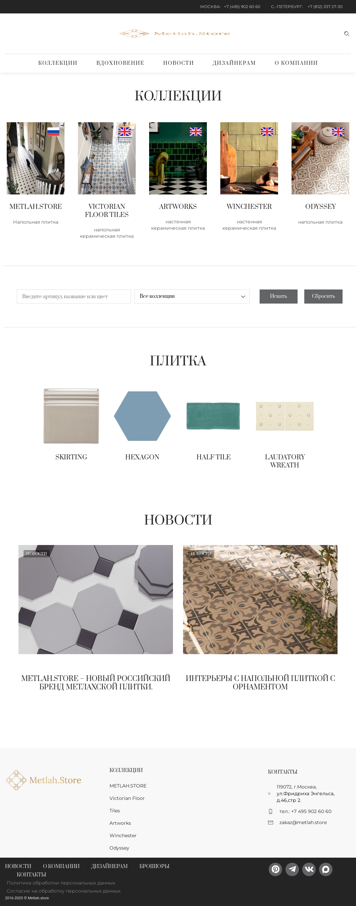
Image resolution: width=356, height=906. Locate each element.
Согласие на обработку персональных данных (64, 891)
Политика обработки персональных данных (61, 883)
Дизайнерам (234, 63)
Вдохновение (120, 63)
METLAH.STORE (127, 786)
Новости (178, 63)
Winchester (123, 835)
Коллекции (58, 63)
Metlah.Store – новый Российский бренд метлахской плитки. (95, 683)
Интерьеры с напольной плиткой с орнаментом (260, 683)
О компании (296, 63)
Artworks (120, 823)
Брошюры (154, 866)
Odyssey (119, 848)
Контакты (31, 875)
